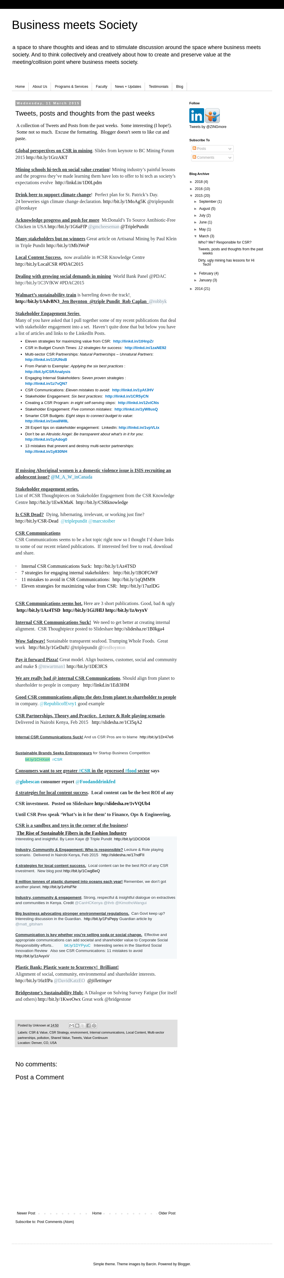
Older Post (167, 1213)
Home (20, 87)
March (204, 236)
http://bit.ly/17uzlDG (140, 585)
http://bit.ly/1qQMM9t (133, 579)
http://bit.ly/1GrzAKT (47, 157)
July (202, 215)
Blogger (184, 1264)
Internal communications (107, 1032)
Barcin (151, 1264)
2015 (199, 196)
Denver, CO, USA (44, 1043)
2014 (199, 289)
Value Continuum (95, 1037)
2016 (199, 189)
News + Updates (128, 87)
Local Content (136, 1032)
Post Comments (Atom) (55, 1222)
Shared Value (60, 1037)
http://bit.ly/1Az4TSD (115, 566)
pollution (43, 1037)
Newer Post (26, 1213)
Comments (203, 157)
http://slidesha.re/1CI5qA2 (117, 722)
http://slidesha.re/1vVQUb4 (122, 803)
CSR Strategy (59, 1032)
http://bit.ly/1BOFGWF (135, 572)
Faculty (101, 87)
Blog (179, 87)
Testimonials (158, 87)
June (203, 222)
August (205, 209)
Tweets (77, 1037)
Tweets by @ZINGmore (208, 127)
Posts (199, 149)
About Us (40, 87)
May (203, 229)
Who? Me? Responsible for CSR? (224, 242)
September (208, 202)
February (206, 273)
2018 (199, 182)
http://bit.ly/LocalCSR (36, 264)
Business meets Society (75, 24)
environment (79, 1032)
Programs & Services (71, 87)
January (206, 280)
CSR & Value (38, 1032)
